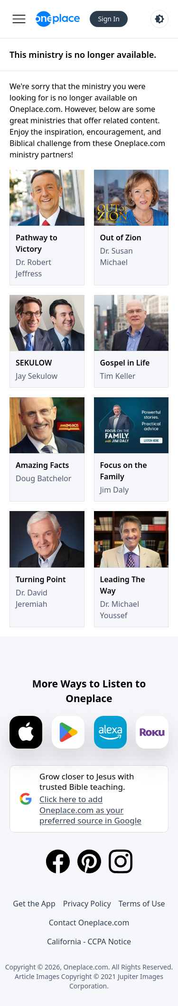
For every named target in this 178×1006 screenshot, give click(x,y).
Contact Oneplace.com (89, 922)
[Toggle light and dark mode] (159, 19)
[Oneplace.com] (58, 19)
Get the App (34, 903)
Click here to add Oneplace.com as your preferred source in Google (90, 809)
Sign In (109, 18)
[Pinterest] (89, 861)
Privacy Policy (87, 903)
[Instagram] (120, 861)
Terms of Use (142, 903)
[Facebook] (58, 861)
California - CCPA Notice (89, 941)
